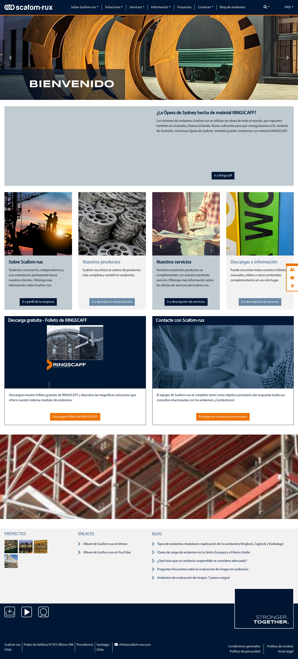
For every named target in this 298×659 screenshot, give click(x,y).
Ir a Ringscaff (223, 175)
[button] (10, 57)
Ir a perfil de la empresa (38, 302)
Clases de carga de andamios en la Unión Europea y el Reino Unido (203, 552)
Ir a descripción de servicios (186, 302)
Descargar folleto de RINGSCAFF (75, 416)
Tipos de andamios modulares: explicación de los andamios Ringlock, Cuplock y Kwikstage (220, 544)
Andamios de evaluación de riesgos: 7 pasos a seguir (193, 578)
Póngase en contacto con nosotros (223, 416)
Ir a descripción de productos (112, 302)
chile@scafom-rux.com (132, 645)
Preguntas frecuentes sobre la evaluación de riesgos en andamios (202, 569)
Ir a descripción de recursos (260, 302)
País (288, 7)
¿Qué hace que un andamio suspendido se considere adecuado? (202, 561)
